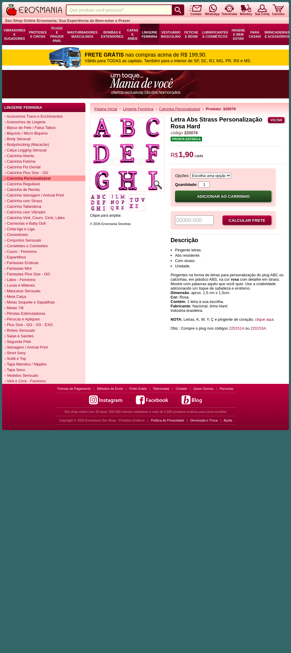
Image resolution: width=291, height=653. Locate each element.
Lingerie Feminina (149, 34)
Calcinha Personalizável (179, 109)
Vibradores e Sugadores (14, 34)
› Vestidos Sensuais (21, 375)
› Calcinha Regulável (22, 184)
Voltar (276, 120)
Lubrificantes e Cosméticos (215, 34)
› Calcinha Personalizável (27, 178)
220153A (258, 328)
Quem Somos (203, 388)
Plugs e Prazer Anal (56, 34)
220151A (236, 328)
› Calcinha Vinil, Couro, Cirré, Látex (34, 217)
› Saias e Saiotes (19, 336)
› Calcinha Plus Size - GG (26, 172)
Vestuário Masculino (171, 34)
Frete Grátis (138, 388)
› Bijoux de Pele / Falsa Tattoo (29, 127)
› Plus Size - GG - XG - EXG (28, 324)
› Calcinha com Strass (23, 201)
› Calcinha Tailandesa (22, 206)
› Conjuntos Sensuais (22, 240)
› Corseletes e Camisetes (26, 246)
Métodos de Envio (110, 388)
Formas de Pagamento (74, 388)
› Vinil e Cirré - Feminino (25, 381)
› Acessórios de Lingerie (25, 122)
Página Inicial (105, 109)
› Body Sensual (17, 139)
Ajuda (228, 420)
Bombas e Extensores (112, 34)
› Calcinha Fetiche (20, 161)
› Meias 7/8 (13, 308)
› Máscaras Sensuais (22, 291)
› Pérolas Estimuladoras (24, 313)
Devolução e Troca (204, 420)
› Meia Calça (15, 296)
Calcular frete (247, 220)
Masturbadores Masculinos (82, 34)
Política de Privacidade (167, 420)
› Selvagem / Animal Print (26, 347)
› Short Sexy (15, 353)
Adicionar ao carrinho (223, 196)
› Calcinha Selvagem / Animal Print (34, 195)
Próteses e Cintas (38, 34)
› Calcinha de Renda (22, 189)
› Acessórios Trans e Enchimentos (33, 116)
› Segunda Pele (17, 341)
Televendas (161, 388)
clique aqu (264, 319)
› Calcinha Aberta (19, 156)
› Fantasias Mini (18, 268)
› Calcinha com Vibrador (25, 212)
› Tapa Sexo (14, 370)
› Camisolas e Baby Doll (25, 223)
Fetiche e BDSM (191, 34)
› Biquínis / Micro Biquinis (26, 133)
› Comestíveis (16, 234)
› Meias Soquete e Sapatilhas (29, 302)
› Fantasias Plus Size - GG (27, 274)
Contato (181, 388)
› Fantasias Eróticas (21, 263)
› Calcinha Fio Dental (22, 167)
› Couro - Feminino (20, 251)
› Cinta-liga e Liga (19, 229)
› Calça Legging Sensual (25, 150)
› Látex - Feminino (20, 279)
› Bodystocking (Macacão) (26, 144)
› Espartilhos (15, 257)
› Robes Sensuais (19, 330)
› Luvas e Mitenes (19, 285)
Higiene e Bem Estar (238, 34)
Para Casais (255, 34)
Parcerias (226, 388)
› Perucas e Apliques (22, 319)
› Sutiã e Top (15, 358)
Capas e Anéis (132, 34)
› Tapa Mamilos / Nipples (25, 364)
